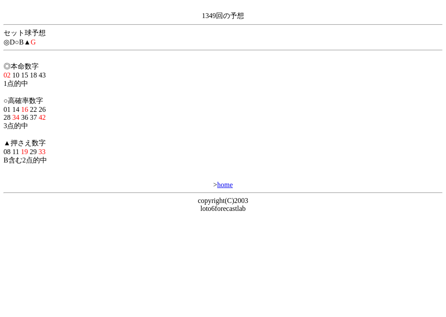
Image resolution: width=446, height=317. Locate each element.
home (225, 184)
